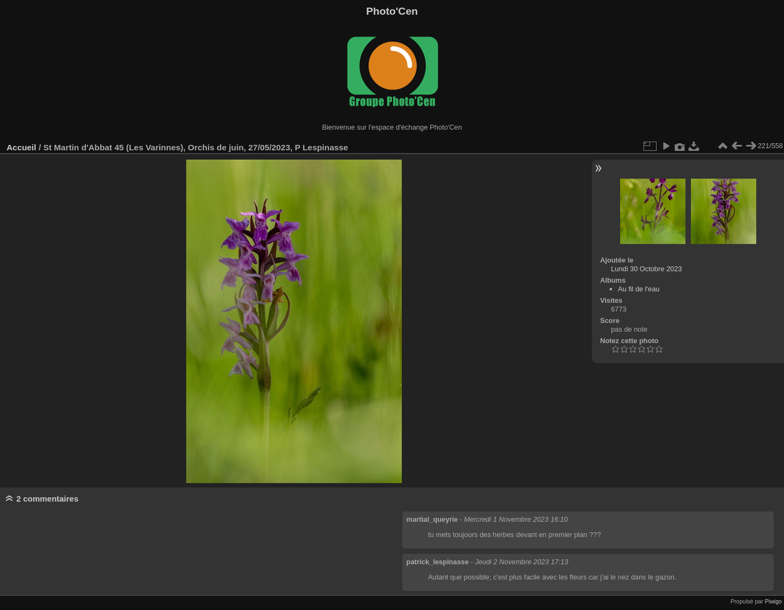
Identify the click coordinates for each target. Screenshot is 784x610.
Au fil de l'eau (638, 289)
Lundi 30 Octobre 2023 (646, 269)
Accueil (21, 147)
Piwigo (773, 601)
